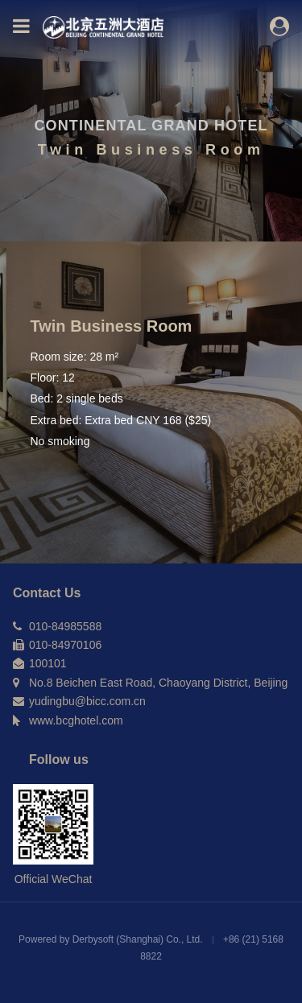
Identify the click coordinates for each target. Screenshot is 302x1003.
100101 (48, 663)
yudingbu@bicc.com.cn (87, 701)
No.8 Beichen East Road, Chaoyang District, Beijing (158, 682)
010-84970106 (65, 644)
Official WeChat (53, 879)
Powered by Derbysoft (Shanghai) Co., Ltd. (112, 939)
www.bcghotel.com (76, 720)
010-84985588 (65, 626)
